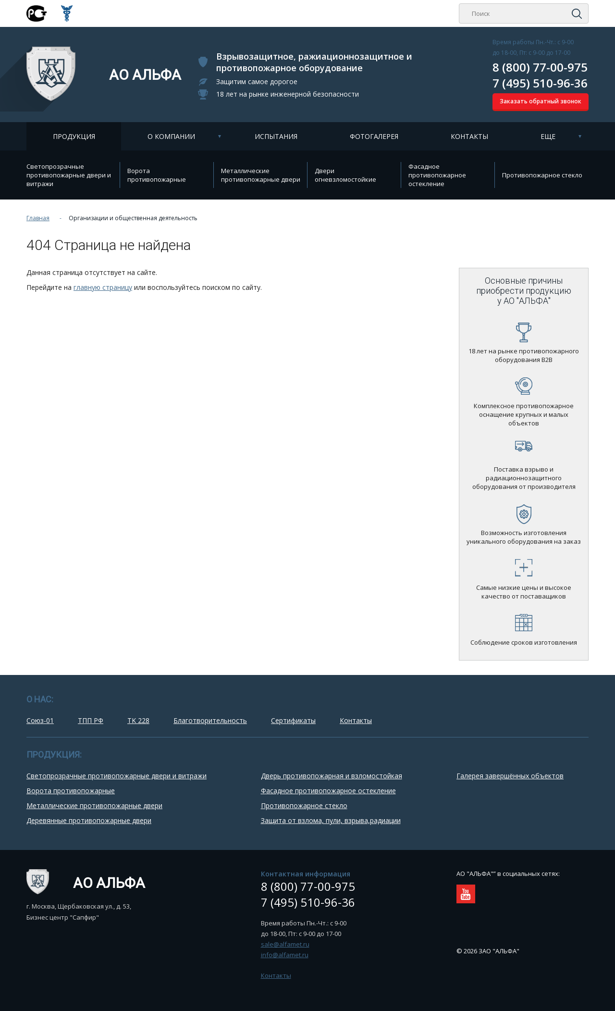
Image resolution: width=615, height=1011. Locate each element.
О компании (171, 136)
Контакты (469, 136)
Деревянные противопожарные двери (88, 820)
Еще (548, 136)
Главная (37, 218)
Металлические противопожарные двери (260, 175)
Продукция (74, 136)
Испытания (276, 136)
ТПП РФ (90, 720)
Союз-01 (40, 720)
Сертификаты (293, 720)
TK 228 (138, 720)
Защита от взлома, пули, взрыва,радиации (331, 820)
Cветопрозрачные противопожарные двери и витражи (68, 175)
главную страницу (103, 287)
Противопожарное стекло (542, 175)
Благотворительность (210, 720)
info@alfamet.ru (284, 954)
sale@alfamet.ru (285, 944)
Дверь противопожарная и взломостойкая (331, 775)
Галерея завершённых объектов (510, 775)
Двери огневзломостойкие (345, 175)
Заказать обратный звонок (540, 101)
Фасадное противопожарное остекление (437, 175)
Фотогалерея (374, 136)
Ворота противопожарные (156, 175)
